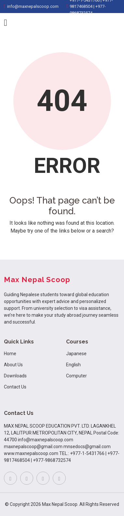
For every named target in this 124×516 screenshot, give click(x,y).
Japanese (76, 353)
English (73, 364)
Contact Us (15, 387)
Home (10, 353)
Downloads (15, 375)
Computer (76, 375)
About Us (13, 364)
